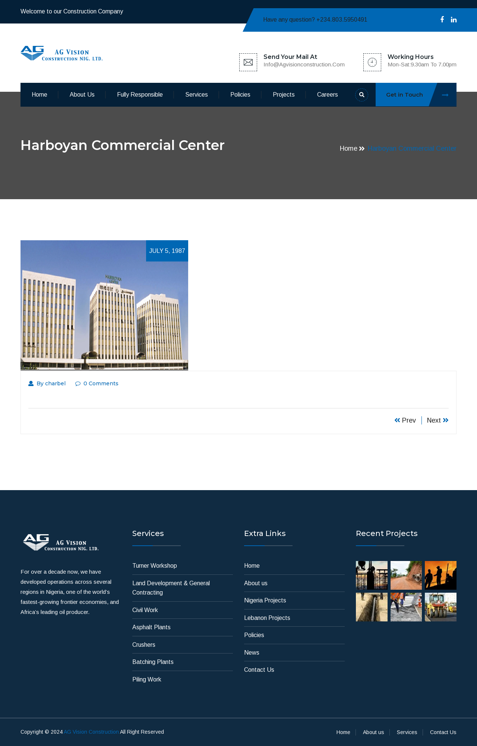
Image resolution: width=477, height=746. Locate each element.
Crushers (143, 645)
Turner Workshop (154, 565)
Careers (327, 94)
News (251, 652)
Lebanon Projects (267, 618)
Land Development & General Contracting (171, 588)
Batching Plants (153, 662)
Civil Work (145, 610)
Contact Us (259, 670)
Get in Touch (421, 94)
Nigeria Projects (265, 600)
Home (39, 94)
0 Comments (97, 383)
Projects (284, 94)
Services (196, 94)
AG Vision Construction (91, 732)
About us (82, 94)
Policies (240, 94)
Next (438, 420)
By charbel (47, 383)
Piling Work (146, 679)
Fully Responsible (140, 94)
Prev (405, 420)
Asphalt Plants (151, 627)
